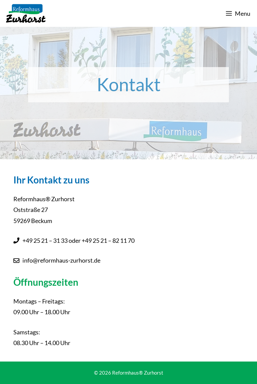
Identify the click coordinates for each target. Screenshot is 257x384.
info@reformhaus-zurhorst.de (61, 260)
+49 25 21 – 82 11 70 (108, 240)
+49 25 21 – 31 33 (45, 240)
